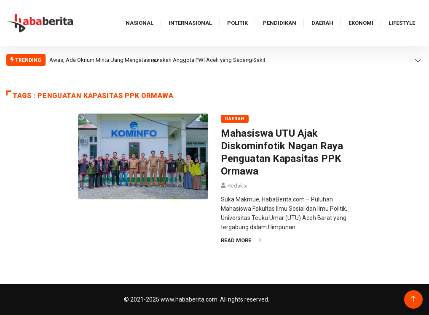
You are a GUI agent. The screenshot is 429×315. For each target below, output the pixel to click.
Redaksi (237, 186)
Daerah (322, 23)
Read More (241, 240)
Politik (237, 23)
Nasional (139, 23)
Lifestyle (402, 23)
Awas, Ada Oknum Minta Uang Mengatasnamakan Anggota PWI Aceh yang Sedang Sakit (157, 60)
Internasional (190, 23)
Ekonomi (361, 23)
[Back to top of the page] (413, 299)
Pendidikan (279, 23)
